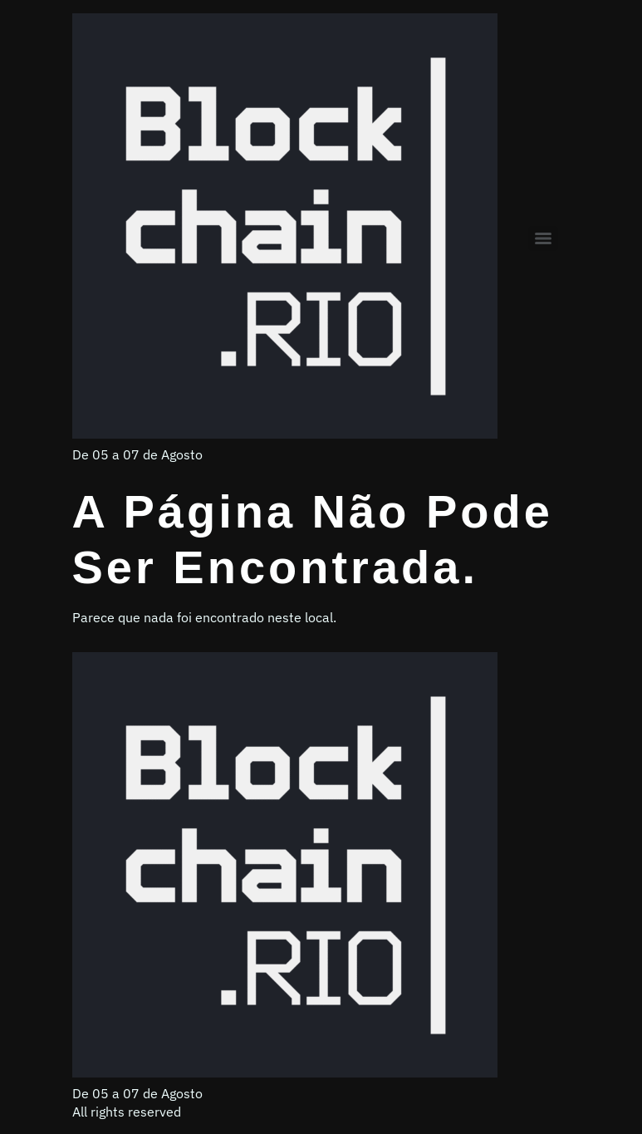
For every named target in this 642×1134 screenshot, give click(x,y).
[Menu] (543, 238)
